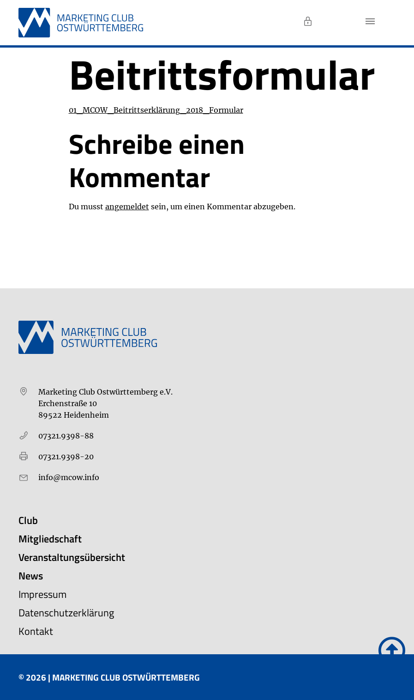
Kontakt (35, 631)
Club (28, 520)
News (30, 575)
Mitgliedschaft (50, 538)
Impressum (42, 594)
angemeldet (127, 206)
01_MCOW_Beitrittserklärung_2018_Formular (156, 110)
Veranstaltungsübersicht (71, 557)
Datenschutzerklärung (66, 612)
